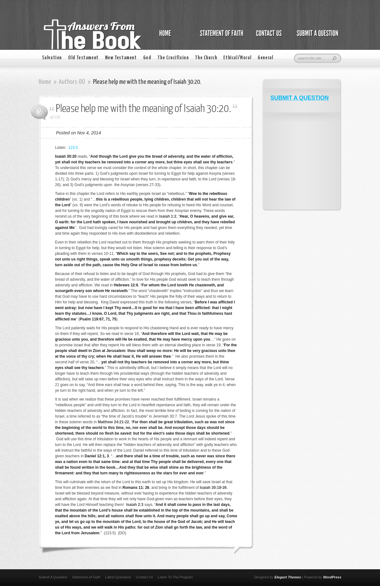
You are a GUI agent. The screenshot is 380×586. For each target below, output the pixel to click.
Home (45, 82)
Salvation (52, 58)
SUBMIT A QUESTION (300, 98)
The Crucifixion (173, 58)
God (147, 58)
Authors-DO (72, 82)
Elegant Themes (287, 577)
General (265, 58)
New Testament (121, 58)
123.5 (73, 147)
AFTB (55, 117)
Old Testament (83, 58)
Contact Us (144, 577)
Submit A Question (53, 577)
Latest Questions (118, 577)
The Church (206, 58)
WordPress (332, 577)
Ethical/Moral (237, 58)
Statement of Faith (86, 577)
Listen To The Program (175, 577)
